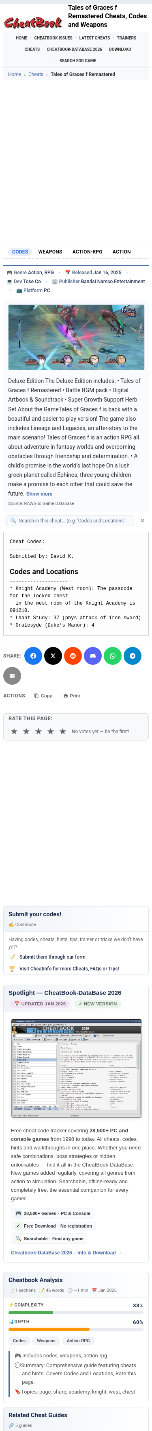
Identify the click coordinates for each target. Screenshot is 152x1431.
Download (120, 49)
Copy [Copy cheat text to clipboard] (43, 695)
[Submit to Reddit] (73, 656)
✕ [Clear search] (142, 520)
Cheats (32, 49)
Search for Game (78, 61)
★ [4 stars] (51, 731)
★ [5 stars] (63, 731)
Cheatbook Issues (53, 38)
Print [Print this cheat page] (71, 695)
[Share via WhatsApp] (113, 656)
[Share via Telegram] (132, 656)
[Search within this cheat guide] (74, 521)
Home (21, 38)
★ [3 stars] (38, 731)
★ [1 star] (14, 731)
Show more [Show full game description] (39, 494)
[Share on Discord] (93, 656)
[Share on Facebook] (33, 656)
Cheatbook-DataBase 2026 (74, 49)
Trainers (127, 38)
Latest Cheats (94, 38)
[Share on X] (53, 656)
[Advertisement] (76, 160)
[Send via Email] (12, 676)
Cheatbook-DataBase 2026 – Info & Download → (66, 1252)
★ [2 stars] (26, 731)
